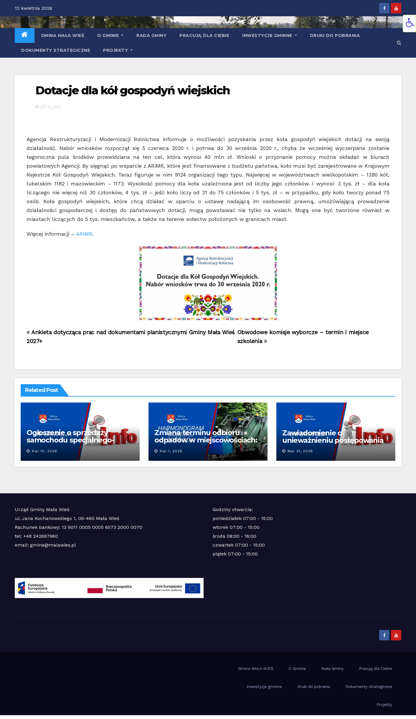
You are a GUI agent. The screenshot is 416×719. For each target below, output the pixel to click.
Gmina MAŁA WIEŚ (62, 35)
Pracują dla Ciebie (204, 35)
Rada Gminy (151, 35)
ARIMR (84, 234)
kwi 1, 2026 (171, 451)
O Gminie (110, 35)
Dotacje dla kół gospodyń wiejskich (132, 90)
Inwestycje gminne (269, 35)
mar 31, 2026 (300, 451)
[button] (399, 43)
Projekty (118, 50)
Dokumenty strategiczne (55, 50)
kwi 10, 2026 (44, 451)
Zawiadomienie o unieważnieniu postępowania (333, 437)
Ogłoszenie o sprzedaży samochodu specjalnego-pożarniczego (70, 440)
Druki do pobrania (335, 35)
